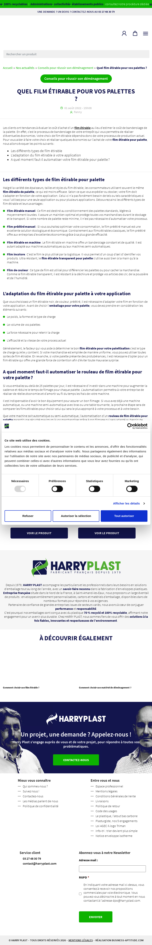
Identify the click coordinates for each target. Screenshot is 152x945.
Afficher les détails (126, 503)
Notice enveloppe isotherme (114, 836)
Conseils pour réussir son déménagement (65, 68)
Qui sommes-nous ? (35, 786)
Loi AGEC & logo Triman (111, 826)
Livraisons (102, 801)
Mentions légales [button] (80, 940)
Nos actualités (25, 68)
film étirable (82, 128)
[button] (124, 33)
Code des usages (106, 811)
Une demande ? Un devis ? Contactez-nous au (76, 11)
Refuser (27, 516)
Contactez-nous (33, 796)
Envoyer (95, 917)
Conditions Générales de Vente (116, 796)
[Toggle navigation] (145, 33)
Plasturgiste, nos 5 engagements (116, 821)
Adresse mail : (88, 860)
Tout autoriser (124, 516)
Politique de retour (108, 806)
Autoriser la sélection (76, 516)
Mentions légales (106, 791)
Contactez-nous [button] (76, 760)
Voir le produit (39, 533)
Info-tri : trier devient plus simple (117, 831)
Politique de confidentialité (40, 806)
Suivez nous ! (31, 791)
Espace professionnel (109, 786)
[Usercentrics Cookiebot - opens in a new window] (130, 426)
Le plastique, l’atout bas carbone (117, 816)
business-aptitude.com (127, 940)
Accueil (7, 68)
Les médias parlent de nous (40, 801)
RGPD (84, 877)
